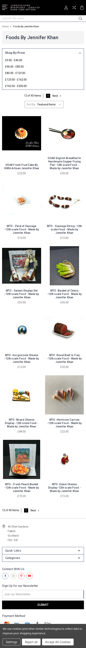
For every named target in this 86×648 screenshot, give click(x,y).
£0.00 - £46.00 (13, 60)
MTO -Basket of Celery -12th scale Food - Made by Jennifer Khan (64, 294)
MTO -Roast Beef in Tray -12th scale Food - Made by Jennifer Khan (64, 358)
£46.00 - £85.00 (14, 66)
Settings (11, 642)
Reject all (31, 642)
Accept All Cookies (58, 642)
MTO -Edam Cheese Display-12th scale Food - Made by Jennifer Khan (64, 488)
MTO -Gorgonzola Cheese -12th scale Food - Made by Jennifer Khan (21, 358)
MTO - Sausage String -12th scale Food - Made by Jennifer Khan (64, 229)
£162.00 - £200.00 (16, 86)
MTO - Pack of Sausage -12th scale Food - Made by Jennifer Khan (21, 229)
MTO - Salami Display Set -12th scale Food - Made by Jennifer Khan (21, 294)
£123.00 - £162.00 (16, 79)
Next (57, 95)
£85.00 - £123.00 (15, 73)
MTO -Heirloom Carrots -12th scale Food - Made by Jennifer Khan (64, 423)
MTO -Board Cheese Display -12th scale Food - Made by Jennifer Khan (21, 423)
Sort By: (31, 104)
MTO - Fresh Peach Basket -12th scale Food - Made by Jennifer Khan (21, 488)
